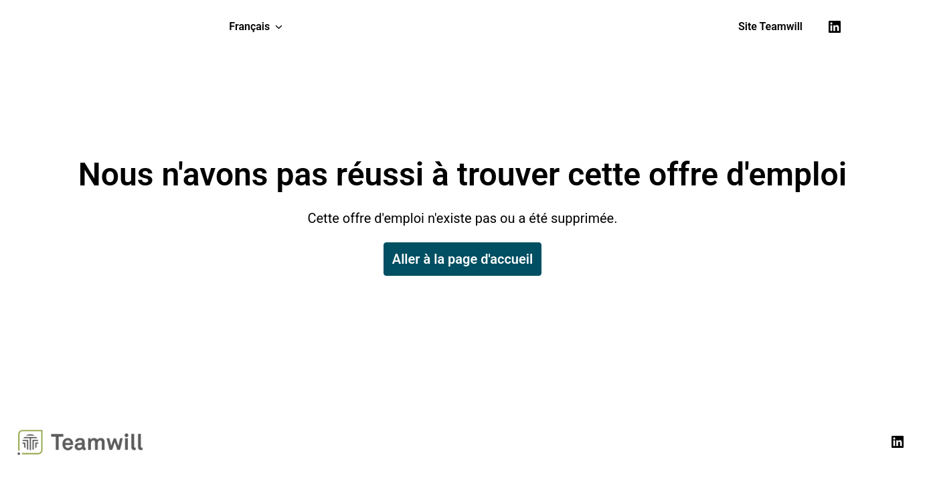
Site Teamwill (770, 26)
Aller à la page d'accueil (462, 259)
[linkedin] (834, 26)
